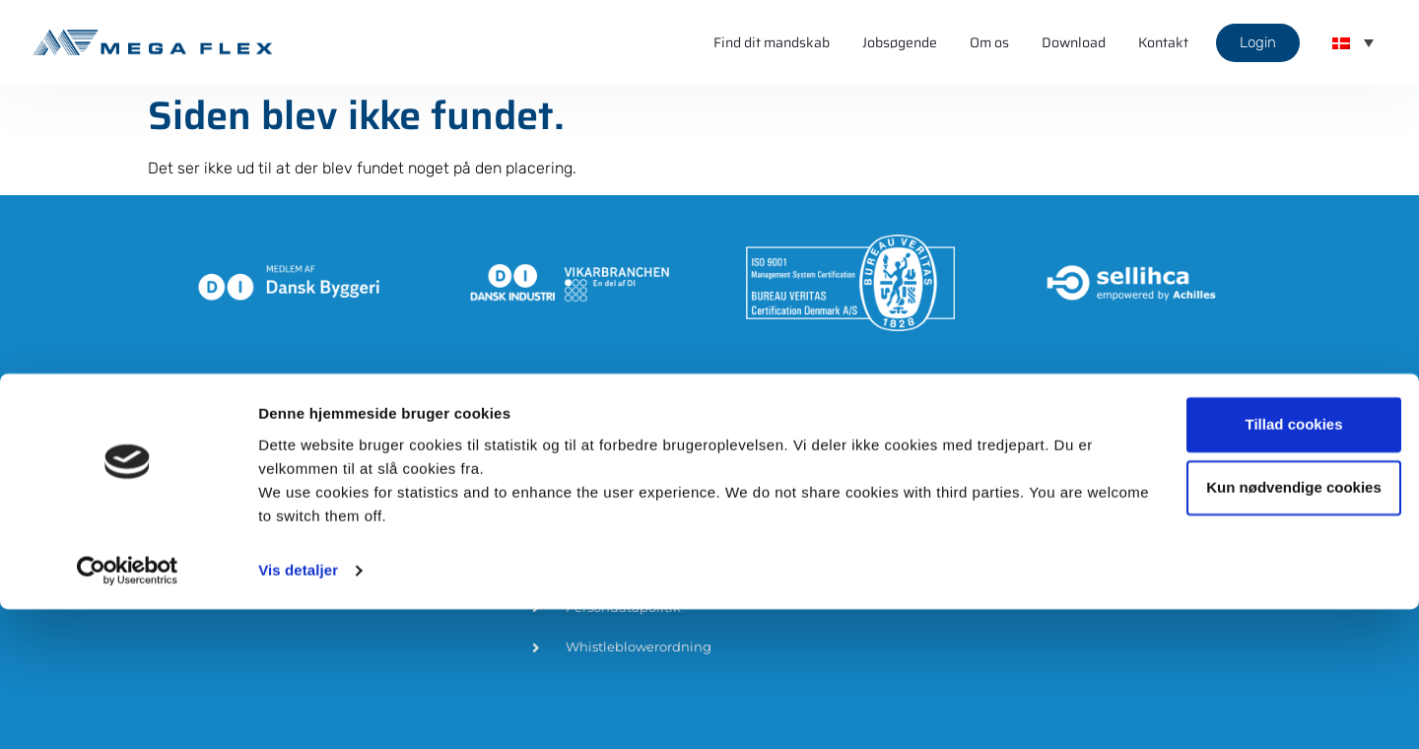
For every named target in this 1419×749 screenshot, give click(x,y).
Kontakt (1163, 42)
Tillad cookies (1255, 564)
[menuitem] (1353, 42)
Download (1074, 42)
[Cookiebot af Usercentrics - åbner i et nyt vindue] (127, 710)
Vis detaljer (298, 710)
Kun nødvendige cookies (1254, 627)
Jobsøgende (899, 42)
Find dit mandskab (771, 42)
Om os (989, 42)
